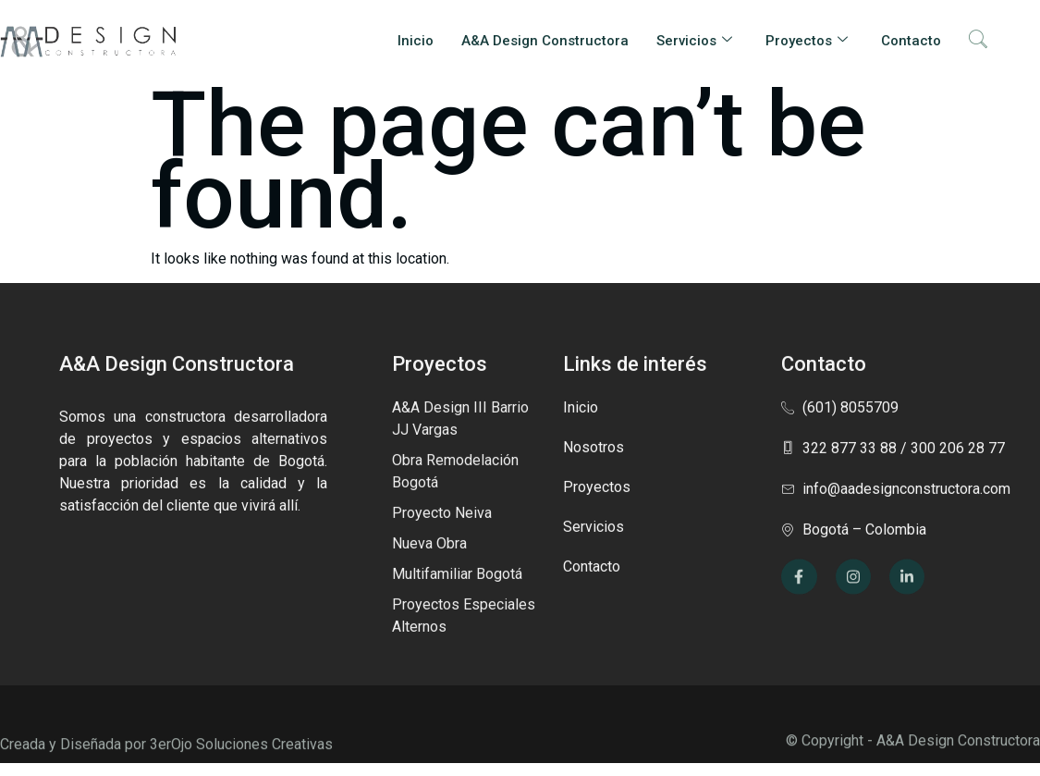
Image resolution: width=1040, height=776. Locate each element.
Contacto (911, 40)
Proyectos (806, 40)
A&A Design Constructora (545, 40)
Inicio (416, 40)
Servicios (694, 40)
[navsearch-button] (978, 40)
